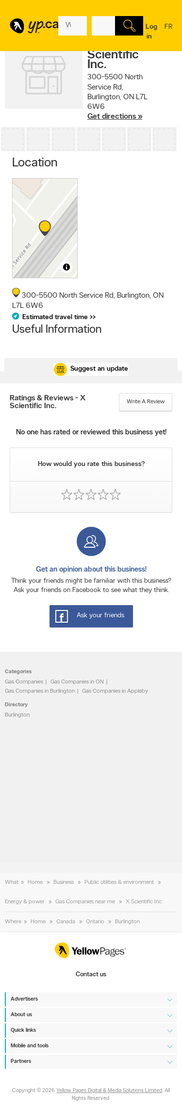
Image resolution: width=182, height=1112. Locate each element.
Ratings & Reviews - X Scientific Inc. (47, 402)
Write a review (146, 402)
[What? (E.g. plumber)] (72, 26)
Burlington (17, 715)
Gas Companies (24, 682)
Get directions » (114, 117)
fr (168, 33)
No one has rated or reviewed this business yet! (91, 432)
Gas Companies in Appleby (115, 691)
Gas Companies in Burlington (40, 691)
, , (117, 97)
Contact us (91, 975)
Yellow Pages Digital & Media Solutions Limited (109, 1091)
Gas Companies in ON (77, 682)
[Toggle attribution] (66, 267)
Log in (151, 31)
